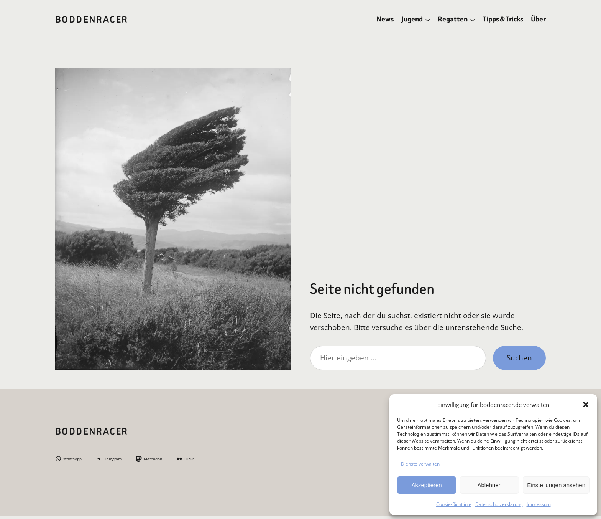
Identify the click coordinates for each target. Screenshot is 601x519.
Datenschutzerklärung (499, 504)
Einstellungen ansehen (556, 485)
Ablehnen (489, 485)
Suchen (519, 357)
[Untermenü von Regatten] (472, 19)
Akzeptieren (426, 485)
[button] (586, 404)
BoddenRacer (91, 19)
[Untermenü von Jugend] (427, 19)
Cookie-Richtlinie (453, 504)
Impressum (539, 504)
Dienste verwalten (420, 464)
